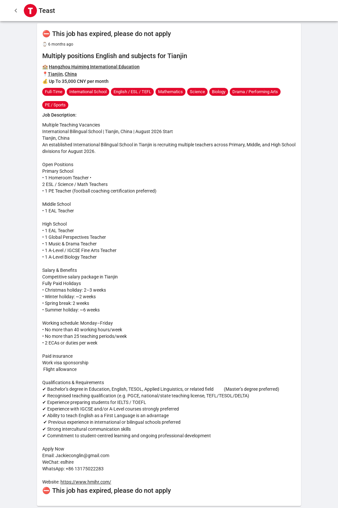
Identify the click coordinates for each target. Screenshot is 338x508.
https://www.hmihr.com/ (85, 482)
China (71, 74)
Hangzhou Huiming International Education (94, 66)
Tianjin (55, 74)
